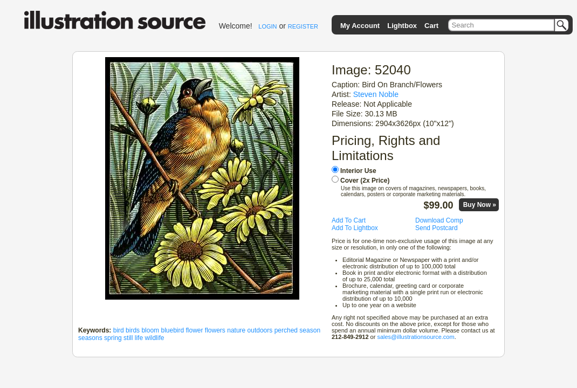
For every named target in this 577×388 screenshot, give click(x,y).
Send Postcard (436, 228)
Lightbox (402, 26)
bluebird (172, 330)
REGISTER (303, 26)
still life (133, 338)
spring (113, 338)
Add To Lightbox (355, 228)
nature (236, 330)
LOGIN (267, 26)
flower (194, 330)
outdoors (260, 330)
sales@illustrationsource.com (415, 337)
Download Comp (439, 220)
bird (118, 330)
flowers (215, 330)
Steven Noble (376, 94)
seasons (90, 338)
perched (286, 330)
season (309, 330)
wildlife (154, 338)
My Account (360, 26)
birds (133, 330)
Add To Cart (349, 220)
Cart (431, 26)
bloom (150, 330)
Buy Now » (479, 205)
